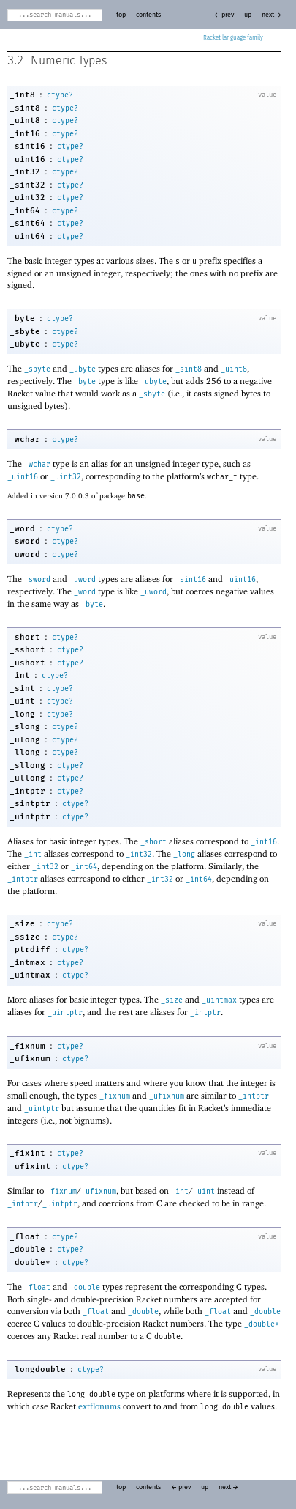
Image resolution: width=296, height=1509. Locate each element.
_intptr (27, 791)
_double (27, 1249)
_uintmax (30, 975)
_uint (22, 701)
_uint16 (27, 159)
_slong (25, 726)
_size (22, 924)
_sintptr (30, 803)
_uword (25, 554)
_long (22, 714)
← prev (224, 15)
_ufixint (30, 1166)
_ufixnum (30, 1058)
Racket (233, 38)
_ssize (25, 937)
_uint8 (25, 120)
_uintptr (30, 817)
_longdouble (38, 1369)
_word (22, 529)
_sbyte (25, 331)
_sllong (27, 765)
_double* (30, 1262)
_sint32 (27, 185)
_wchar (25, 439)
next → (271, 15)
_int (20, 675)
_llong (25, 752)
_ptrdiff (30, 949)
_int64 (25, 210)
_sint (22, 688)
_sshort (27, 649)
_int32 (25, 172)
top (121, 15)
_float (25, 1236)
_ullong (27, 778)
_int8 (22, 95)
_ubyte (25, 344)
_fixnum (27, 1046)
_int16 (25, 134)
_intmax (27, 962)
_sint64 (27, 223)
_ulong (25, 740)
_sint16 (27, 146)
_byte (22, 318)
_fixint (27, 1153)
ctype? (60, 95)
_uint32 (27, 197)
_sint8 (25, 108)
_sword (25, 541)
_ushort (27, 663)
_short (25, 637)
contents (148, 15)
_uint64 (27, 236)
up (247, 15)
